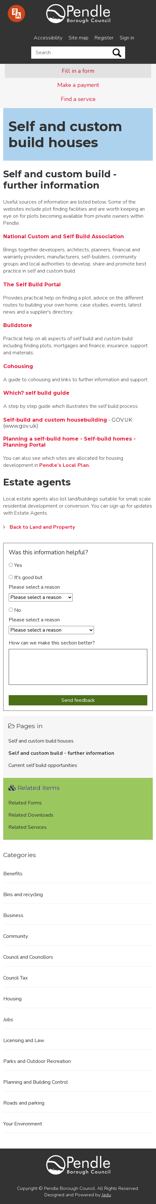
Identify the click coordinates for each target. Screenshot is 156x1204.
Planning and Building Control (35, 1082)
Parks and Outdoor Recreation (37, 1061)
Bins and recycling (23, 894)
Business (13, 915)
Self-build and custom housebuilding (55, 420)
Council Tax (15, 977)
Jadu (106, 1194)
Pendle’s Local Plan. (64, 465)
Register (104, 37)
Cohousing (18, 366)
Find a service (78, 99)
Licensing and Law (23, 1040)
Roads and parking (23, 1103)
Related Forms (25, 802)
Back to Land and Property (42, 527)
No (15, 610)
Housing (12, 998)
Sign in (127, 37)
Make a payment (78, 85)
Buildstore (17, 325)
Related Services (27, 827)
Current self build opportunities (42, 765)
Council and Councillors (28, 957)
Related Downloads (30, 815)
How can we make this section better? (52, 642)
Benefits (13, 873)
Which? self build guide (36, 393)
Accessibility (48, 37)
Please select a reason (34, 587)
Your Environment (22, 1123)
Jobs (8, 1019)
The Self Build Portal (32, 285)
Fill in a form (78, 71)
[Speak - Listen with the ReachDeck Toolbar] (16, 13)
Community (15, 936)
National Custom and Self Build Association (63, 236)
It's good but (25, 577)
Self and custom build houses (41, 741)
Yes (15, 565)
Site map (78, 37)
